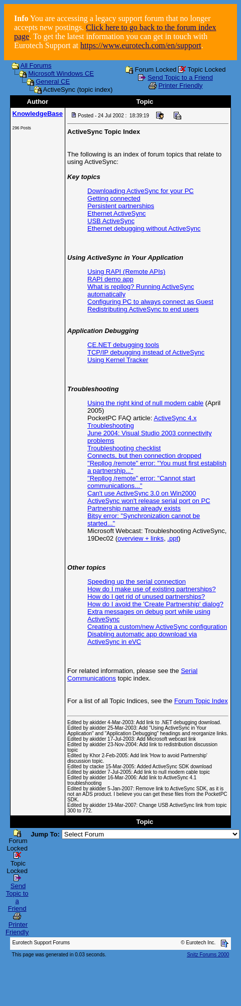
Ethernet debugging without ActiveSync (143, 228)
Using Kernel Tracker (117, 360)
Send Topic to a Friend (180, 77)
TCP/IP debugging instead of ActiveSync (145, 352)
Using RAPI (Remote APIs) (126, 271)
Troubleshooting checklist (124, 448)
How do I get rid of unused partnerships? (146, 596)
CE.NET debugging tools (123, 345)
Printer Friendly (180, 85)
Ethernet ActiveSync (116, 213)
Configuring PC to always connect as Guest (150, 301)
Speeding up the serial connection (136, 581)
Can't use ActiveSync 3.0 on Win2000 (141, 493)
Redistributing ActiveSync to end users (143, 309)
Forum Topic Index (201, 701)
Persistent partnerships (120, 206)
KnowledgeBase (38, 113)
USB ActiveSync (111, 221)
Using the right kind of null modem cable (145, 403)
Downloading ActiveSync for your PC (140, 191)
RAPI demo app (110, 279)
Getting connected (114, 198)
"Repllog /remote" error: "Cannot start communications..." (141, 481)
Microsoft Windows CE (61, 73)
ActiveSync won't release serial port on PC (148, 501)
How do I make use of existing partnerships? (151, 589)
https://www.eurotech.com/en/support (140, 45)
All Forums (36, 65)
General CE (53, 81)
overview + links (140, 538)
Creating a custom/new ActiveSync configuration (157, 626)
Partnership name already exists (134, 508)
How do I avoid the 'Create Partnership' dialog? (155, 604)
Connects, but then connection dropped (144, 455)
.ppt (172, 538)
